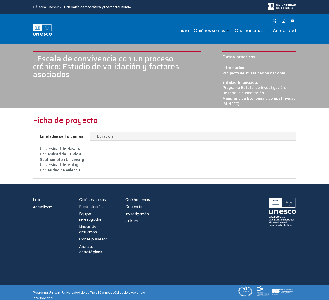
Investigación (137, 214)
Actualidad (284, 31)
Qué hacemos (249, 31)
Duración (105, 136)
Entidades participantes (61, 136)
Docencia (133, 207)
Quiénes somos (209, 31)
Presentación (91, 207)
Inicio (183, 31)
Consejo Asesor (93, 239)
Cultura (131, 221)
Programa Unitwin (46, 292)
